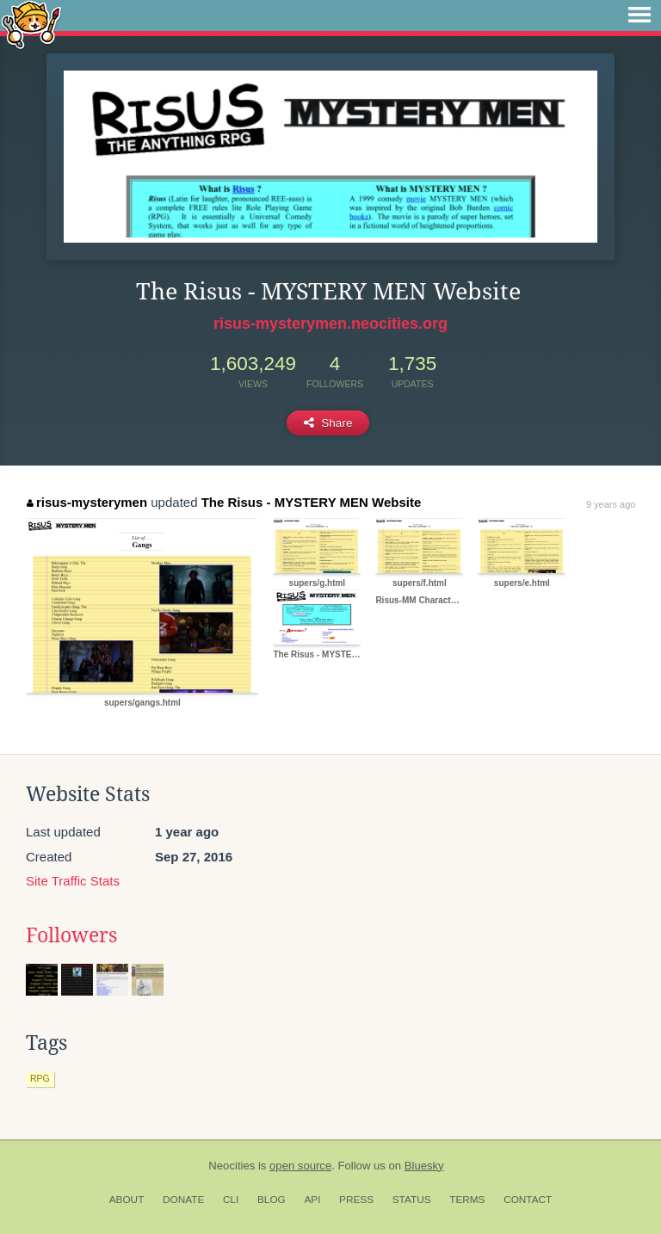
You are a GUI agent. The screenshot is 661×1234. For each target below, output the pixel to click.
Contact (527, 1200)
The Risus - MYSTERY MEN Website (311, 502)
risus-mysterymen (87, 502)
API (312, 1200)
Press (356, 1200)
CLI (230, 1200)
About (127, 1200)
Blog (271, 1200)
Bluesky (424, 1165)
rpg (40, 1078)
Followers (71, 935)
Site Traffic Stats (73, 880)
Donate (183, 1200)
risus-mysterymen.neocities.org (330, 323)
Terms (467, 1200)
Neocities (231, 1165)
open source (300, 1165)
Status (411, 1200)
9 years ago (610, 504)
